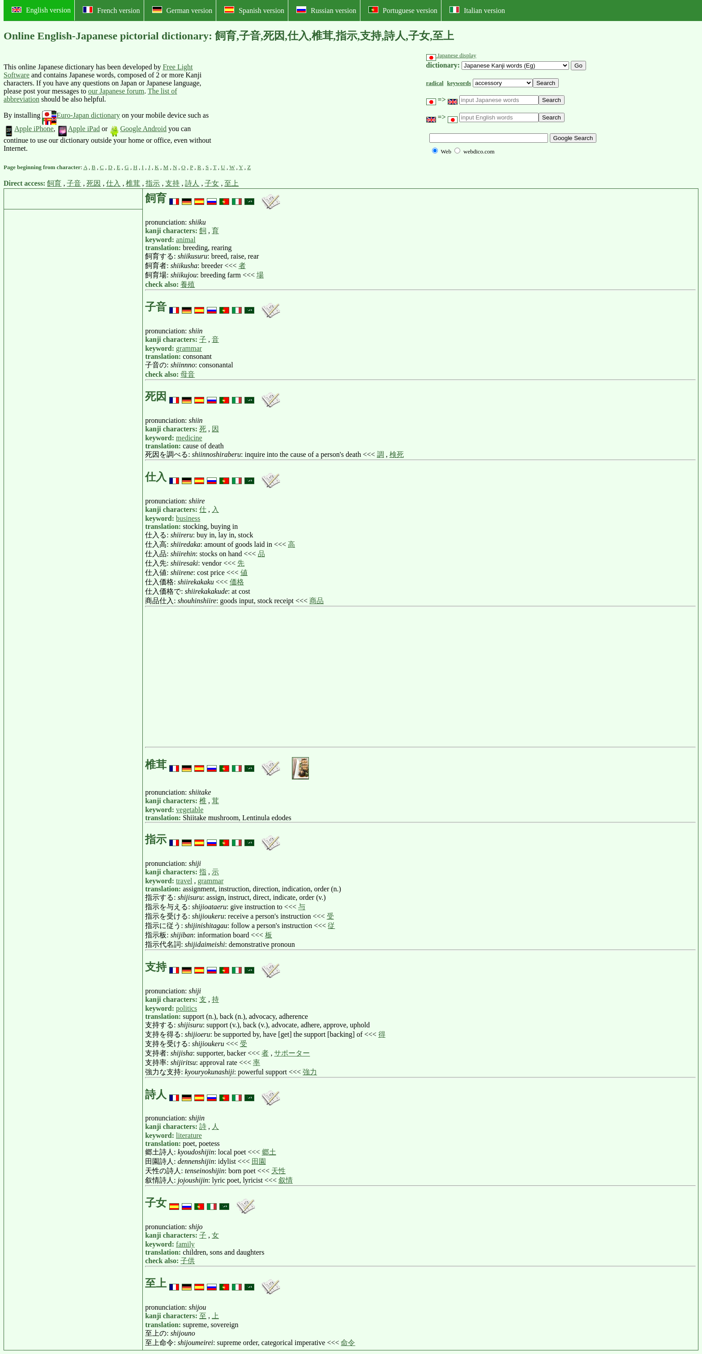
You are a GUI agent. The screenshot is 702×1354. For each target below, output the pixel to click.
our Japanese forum (116, 91)
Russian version (326, 10)
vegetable (189, 809)
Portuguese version (402, 10)
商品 (316, 601)
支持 (172, 183)
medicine (189, 438)
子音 (74, 183)
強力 (310, 1072)
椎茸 (133, 183)
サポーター (292, 1053)
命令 (348, 1342)
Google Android (138, 128)
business (188, 518)
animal (186, 239)
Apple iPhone (29, 128)
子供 (187, 1261)
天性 (278, 1171)
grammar (189, 348)
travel (184, 881)
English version (41, 10)
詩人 (192, 183)
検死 (397, 454)
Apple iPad (78, 128)
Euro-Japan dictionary (81, 115)
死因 (93, 183)
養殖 (187, 284)
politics (186, 1008)
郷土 (269, 1152)
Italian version (477, 10)
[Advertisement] (279, 108)
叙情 (285, 1180)
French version (111, 10)
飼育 (54, 183)
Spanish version (254, 10)
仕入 (113, 183)
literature (189, 1135)
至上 (231, 183)
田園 (259, 1161)
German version (182, 10)
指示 (153, 183)
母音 (187, 374)
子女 (212, 183)
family (185, 1244)
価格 (237, 582)
